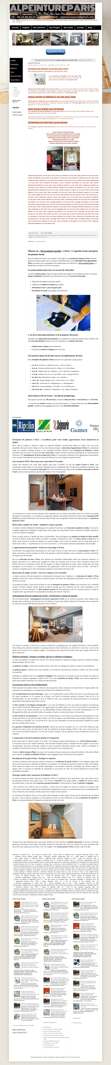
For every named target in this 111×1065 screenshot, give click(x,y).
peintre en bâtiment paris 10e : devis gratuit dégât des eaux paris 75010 (30, 916)
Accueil (15, 27)
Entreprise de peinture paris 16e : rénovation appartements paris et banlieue (88, 983)
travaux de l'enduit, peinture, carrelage (53, 1029)
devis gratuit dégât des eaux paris (52, 1041)
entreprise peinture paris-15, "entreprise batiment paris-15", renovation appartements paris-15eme (30, 993)
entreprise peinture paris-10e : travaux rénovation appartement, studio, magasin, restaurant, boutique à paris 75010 (30, 980)
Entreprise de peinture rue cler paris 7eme (44, 235)
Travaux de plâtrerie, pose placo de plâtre (24, 1025)
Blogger (78, 1057)
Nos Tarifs (68, 27)
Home (15, 87)
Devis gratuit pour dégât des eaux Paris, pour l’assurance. (88, 903)
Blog (90, 27)
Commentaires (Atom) (40, 241)
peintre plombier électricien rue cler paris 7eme (68, 235)
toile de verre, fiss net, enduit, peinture (53, 1033)
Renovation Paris (77, 1022)
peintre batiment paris (49, 1045)
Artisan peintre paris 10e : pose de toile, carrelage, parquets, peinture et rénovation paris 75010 (30, 951)
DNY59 (68, 1057)
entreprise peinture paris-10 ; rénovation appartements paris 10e (59, 1010)
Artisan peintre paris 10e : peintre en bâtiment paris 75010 (30, 939)
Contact (80, 27)
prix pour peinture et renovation (51, 1047)
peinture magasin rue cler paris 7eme (87, 235)
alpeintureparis (76, 1018)
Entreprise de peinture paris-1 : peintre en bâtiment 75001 (87, 994)
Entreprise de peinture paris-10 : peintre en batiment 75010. (88, 971)
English (25, 27)
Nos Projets (54, 27)
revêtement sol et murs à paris (51, 1043)
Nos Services (39, 27)
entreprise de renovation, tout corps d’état (54, 1035)
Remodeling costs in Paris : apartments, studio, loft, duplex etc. (59, 999)
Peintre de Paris (47, 1027)
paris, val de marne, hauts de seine (52, 1031)
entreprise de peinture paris (50, 1022)
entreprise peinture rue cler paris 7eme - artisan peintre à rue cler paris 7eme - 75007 (49, 65)
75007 (33, 235)
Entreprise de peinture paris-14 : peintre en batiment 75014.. (88, 960)
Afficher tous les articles (85, 60)
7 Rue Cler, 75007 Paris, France (40, 237)
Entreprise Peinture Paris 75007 (28, 1014)
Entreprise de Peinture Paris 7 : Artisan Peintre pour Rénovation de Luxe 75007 (88, 1005)
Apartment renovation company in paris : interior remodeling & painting (30, 1004)
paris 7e (56, 235)
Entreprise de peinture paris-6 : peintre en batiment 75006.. (58, 989)
